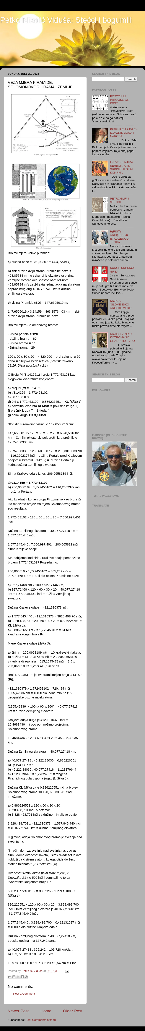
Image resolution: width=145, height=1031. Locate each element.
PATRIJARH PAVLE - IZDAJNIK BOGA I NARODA (123, 133)
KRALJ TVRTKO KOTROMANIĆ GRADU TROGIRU (122, 337)
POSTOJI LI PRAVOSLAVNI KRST (120, 100)
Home (46, 1011)
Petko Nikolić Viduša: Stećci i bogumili (66, 20)
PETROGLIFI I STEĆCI (119, 200)
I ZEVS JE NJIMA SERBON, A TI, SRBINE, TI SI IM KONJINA (121, 167)
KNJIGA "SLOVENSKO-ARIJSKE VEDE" (121, 304)
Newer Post (18, 1011)
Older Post (72, 1011)
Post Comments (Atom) (41, 1019)
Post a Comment (24, 993)
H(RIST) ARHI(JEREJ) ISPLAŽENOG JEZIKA (119, 237)
